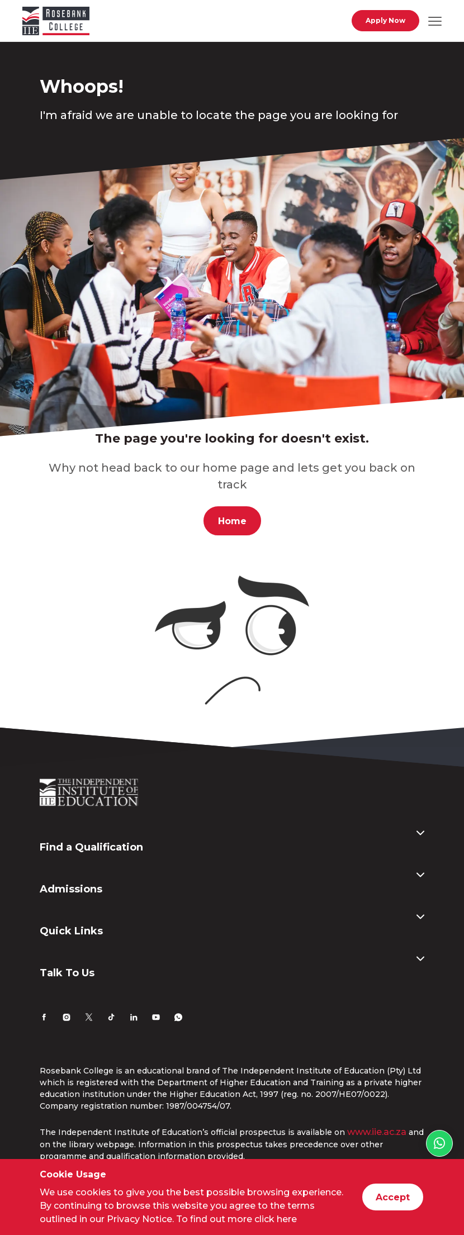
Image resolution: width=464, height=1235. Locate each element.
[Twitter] (88, 1018)
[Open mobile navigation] (435, 20)
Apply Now (385, 20)
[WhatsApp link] (439, 1143)
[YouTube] (155, 1018)
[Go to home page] (55, 23)
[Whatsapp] (178, 1018)
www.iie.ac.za (376, 1132)
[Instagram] (66, 1018)
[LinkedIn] (133, 1018)
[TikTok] (111, 1018)
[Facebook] (44, 1018)
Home (232, 521)
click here (275, 1219)
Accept (393, 1197)
